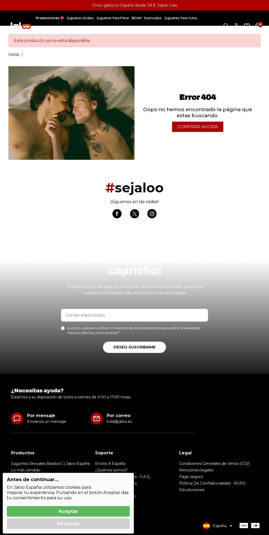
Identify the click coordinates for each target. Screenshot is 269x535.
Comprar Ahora (197, 126)
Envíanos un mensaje (46, 421)
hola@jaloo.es (119, 421)
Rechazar (68, 524)
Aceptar (68, 511)
